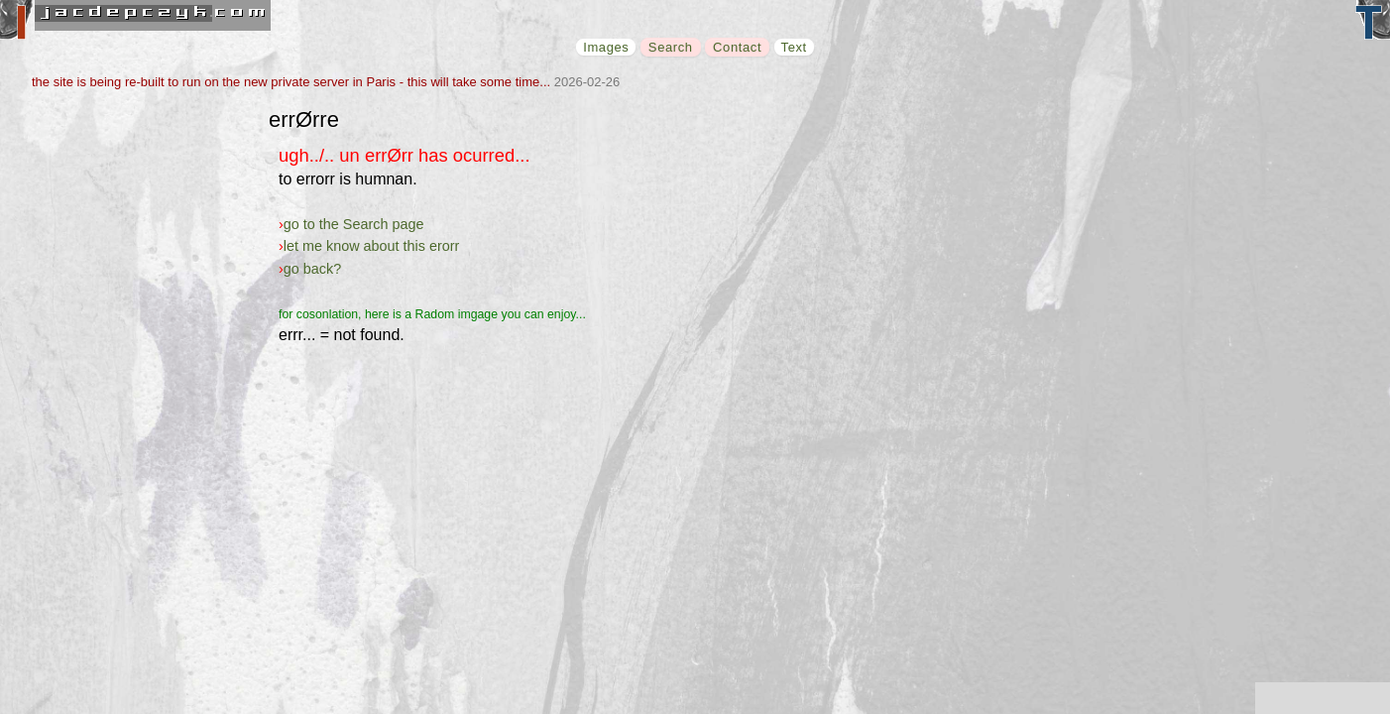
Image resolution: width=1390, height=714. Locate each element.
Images (606, 47)
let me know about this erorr (372, 246)
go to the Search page (354, 224)
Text (794, 47)
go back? (312, 269)
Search (670, 47)
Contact (737, 47)
